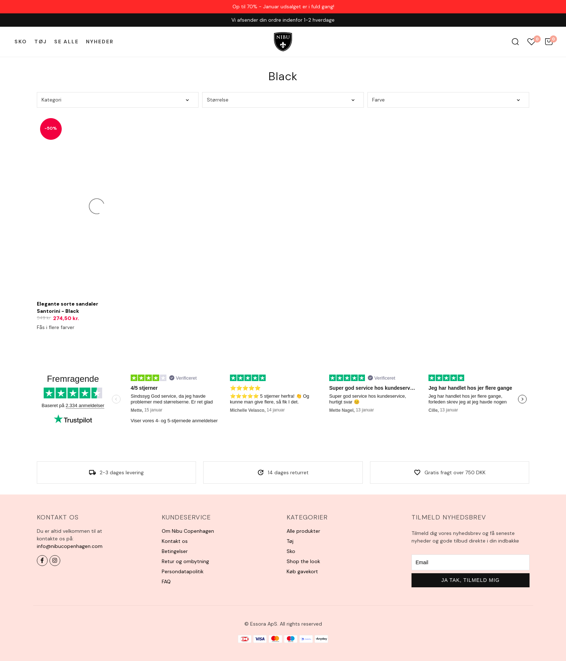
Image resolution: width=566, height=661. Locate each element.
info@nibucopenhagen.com (70, 546)
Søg (515, 41)
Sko (20, 41)
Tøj (40, 41)
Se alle (66, 41)
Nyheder (100, 41)
